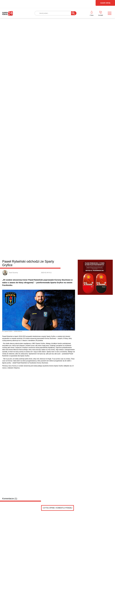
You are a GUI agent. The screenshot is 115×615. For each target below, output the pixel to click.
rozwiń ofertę (105, 3)
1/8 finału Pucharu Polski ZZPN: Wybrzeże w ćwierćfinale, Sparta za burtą (98, 289)
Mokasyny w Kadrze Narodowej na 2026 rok (80, 337)
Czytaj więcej (103, 369)
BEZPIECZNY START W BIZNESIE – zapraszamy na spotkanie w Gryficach (98, 318)
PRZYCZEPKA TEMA (31, 389)
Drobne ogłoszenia (16, 379)
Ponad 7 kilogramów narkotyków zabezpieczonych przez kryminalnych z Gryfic (42, 358)
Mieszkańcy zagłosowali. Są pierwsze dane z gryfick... (83, 341)
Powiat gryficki (13, 265)
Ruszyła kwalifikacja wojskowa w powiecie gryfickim (82, 353)
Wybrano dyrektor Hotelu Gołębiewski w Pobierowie (82, 345)
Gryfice (29, 265)
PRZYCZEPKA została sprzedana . (32, 393)
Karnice (49, 265)
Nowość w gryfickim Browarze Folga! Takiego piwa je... (84, 357)
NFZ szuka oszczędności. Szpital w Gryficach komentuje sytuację (15, 358)
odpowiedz (66, 237)
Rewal (62, 265)
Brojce (56, 265)
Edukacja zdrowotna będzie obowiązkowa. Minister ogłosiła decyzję (72, 289)
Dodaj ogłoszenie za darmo (41, 378)
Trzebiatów (42, 265)
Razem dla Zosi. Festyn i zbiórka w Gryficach (80, 349)
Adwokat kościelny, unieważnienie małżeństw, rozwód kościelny (44, 412)
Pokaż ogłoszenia (67, 453)
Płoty (35, 265)
